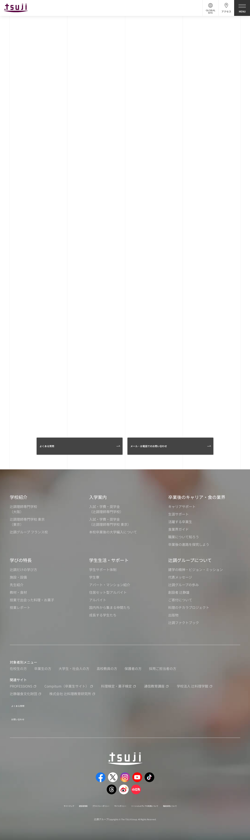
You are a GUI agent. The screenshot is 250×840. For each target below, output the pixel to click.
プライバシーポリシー (88, 803)
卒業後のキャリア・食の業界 (196, 499)
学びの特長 (21, 562)
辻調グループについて (190, 562)
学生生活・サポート (109, 562)
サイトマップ (41, 803)
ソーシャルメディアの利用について (157, 803)
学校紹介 (18, 499)
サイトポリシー (118, 803)
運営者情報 (61, 803)
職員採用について (196, 803)
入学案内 (98, 499)
